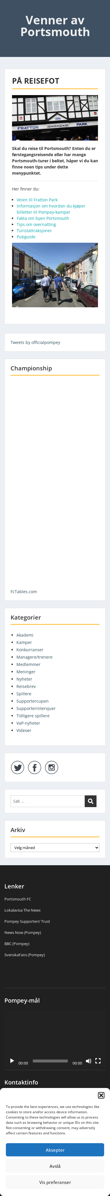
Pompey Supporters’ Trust (27, 921)
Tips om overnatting (36, 224)
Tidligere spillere (33, 715)
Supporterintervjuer (36, 708)
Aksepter (55, 1150)
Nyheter (24, 679)
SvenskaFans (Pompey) (24, 954)
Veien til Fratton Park (37, 200)
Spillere (23, 693)
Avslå (55, 1166)
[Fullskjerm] (98, 1061)
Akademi (24, 635)
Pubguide (26, 236)
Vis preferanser (55, 1182)
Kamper (24, 642)
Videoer (23, 730)
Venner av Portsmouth (55, 26)
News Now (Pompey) (22, 932)
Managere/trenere (34, 657)
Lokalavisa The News (22, 910)
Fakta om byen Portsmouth (43, 218)
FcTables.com (24, 591)
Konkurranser (29, 649)
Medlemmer (28, 664)
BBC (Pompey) (16, 943)
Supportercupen (32, 701)
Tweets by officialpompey (35, 342)
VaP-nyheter (28, 723)
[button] (101, 1095)
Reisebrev (26, 686)
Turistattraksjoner (34, 230)
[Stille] (89, 1061)
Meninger (25, 671)
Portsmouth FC (17, 899)
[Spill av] (12, 1061)
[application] (55, 1038)
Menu (10, 10)
